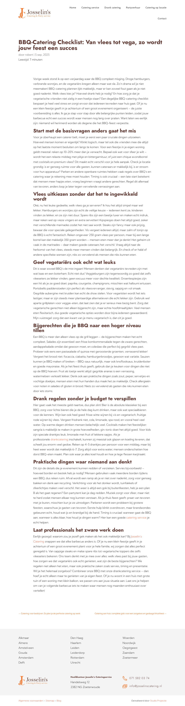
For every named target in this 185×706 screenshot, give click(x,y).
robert (29, 54)
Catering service (90, 7)
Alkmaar (23, 638)
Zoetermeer (130, 657)
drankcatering (59, 439)
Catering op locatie (156, 7)
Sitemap (50, 700)
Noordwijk (129, 643)
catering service (136, 517)
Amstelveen (26, 648)
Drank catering (112, 7)
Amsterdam (25, 657)
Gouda (22, 652)
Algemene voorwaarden (30, 700)
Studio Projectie (158, 700)
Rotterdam (77, 657)
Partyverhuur (133, 7)
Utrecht (75, 662)
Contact (162, 18)
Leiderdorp (78, 652)
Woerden (128, 638)
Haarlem (76, 643)
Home (73, 7)
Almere (23, 643)
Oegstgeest (130, 648)
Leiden (75, 648)
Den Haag (77, 638)
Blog (59, 700)
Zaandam (128, 652)
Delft (21, 662)
